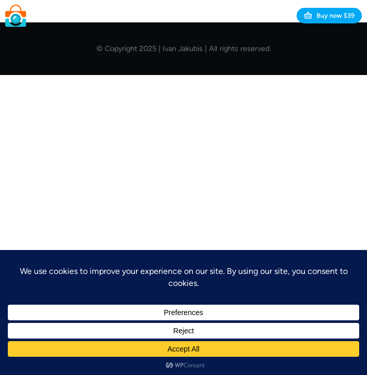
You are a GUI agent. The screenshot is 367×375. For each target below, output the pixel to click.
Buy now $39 (329, 15)
